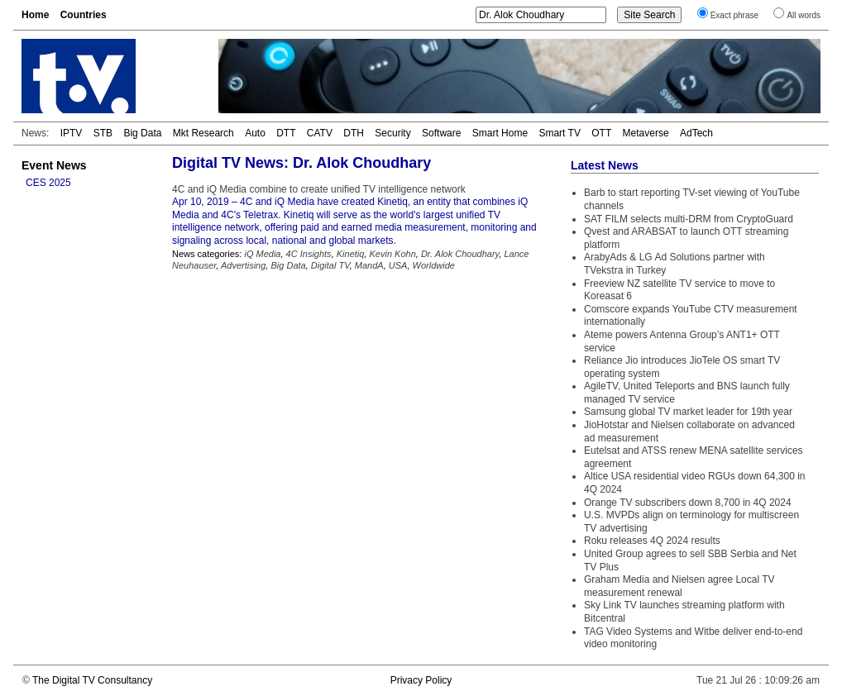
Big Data (142, 133)
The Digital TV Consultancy (92, 680)
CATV (319, 133)
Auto (255, 133)
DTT (285, 133)
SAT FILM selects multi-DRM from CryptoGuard (688, 219)
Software (441, 133)
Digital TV (330, 265)
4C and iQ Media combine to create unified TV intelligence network (319, 189)
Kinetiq (351, 254)
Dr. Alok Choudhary (460, 254)
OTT (601, 133)
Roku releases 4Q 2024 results (652, 540)
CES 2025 (48, 182)
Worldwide (434, 265)
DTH (353, 133)
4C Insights (309, 254)
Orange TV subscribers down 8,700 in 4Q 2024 (688, 502)
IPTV (71, 133)
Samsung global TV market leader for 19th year (688, 411)
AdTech (696, 133)
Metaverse (646, 133)
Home (35, 15)
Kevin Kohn (393, 254)
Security (392, 133)
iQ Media (262, 254)
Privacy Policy (421, 680)
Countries (83, 15)
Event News (54, 165)
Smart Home (500, 133)
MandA (369, 265)
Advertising (243, 265)
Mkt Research (203, 133)
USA (398, 265)
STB (102, 133)
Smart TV (559, 133)
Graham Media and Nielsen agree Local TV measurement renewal (679, 586)
